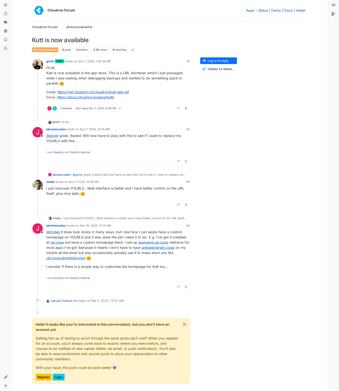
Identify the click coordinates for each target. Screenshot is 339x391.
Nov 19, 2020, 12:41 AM (95, 225)
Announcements (45, 49)
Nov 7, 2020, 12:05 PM (95, 129)
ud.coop (57, 242)
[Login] (333, 5)
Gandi (73, 152)
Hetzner (85, 152)
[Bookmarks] (6, 39)
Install (300, 10)
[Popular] (6, 31)
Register (44, 377)
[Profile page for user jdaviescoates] (37, 132)
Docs (288, 10)
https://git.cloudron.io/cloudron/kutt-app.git (93, 92)
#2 (188, 129)
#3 (188, 181)
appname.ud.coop (153, 242)
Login (59, 377)
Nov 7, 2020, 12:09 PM (84, 181)
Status (263, 10)
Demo (276, 10)
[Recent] (6, 13)
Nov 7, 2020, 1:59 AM (92, 61)
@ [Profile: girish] (52, 136)
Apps (250, 10)
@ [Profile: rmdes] (53, 232)
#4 (188, 225)
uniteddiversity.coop (157, 247)
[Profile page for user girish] (37, 64)
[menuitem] (333, 5)
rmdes (50, 181)
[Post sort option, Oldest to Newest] (218, 69)
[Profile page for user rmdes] (37, 185)
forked (67, 301)
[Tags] (6, 22)
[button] (6, 377)
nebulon (56, 301)
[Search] (6, 48)
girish (50, 61)
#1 (188, 61)
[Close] (184, 324)
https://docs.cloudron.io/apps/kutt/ (85, 97)
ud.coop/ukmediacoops (65, 258)
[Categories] (6, 5)
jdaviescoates (56, 129)
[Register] (333, 13)
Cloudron (58, 152)
